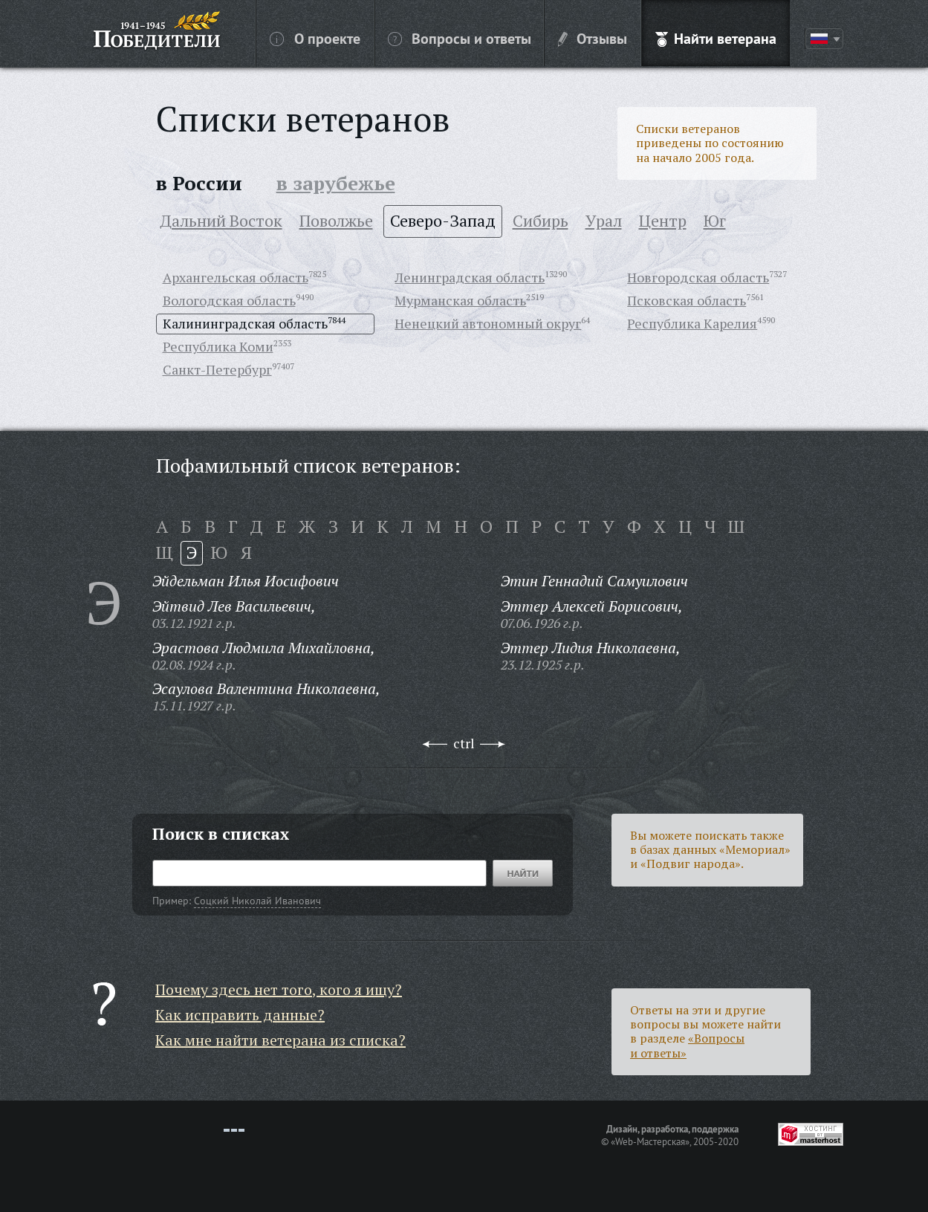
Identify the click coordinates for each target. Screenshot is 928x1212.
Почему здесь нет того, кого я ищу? (278, 989)
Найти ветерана (715, 38)
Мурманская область (460, 300)
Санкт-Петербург (217, 369)
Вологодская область (229, 300)
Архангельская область (235, 277)
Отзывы (592, 38)
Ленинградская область (470, 277)
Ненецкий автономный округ (488, 323)
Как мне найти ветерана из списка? (280, 1040)
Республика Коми (218, 346)
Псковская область (686, 300)
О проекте (315, 38)
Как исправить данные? (240, 1015)
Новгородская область (698, 277)
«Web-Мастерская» (650, 1141)
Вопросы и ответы (459, 38)
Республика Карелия (692, 323)
